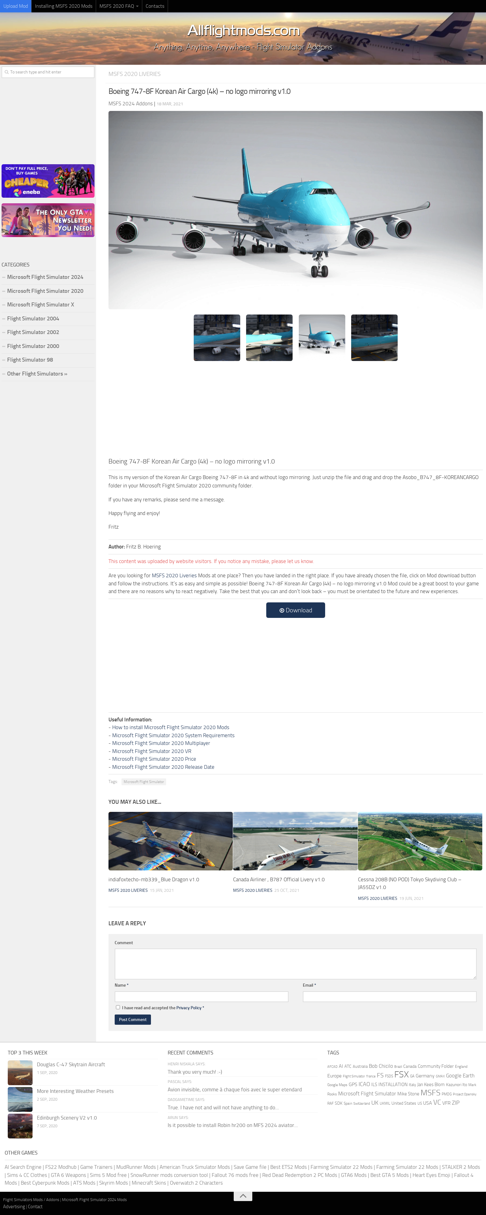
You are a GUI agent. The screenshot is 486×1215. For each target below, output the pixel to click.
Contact (35, 1206)
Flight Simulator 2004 (33, 318)
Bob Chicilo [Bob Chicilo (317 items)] (381, 1066)
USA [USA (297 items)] (427, 1103)
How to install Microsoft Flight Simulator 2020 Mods (170, 727)
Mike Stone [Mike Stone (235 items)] (408, 1094)
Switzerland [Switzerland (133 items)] (361, 1104)
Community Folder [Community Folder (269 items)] (436, 1066)
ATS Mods (84, 1183)
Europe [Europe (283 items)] (334, 1076)
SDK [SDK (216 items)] (338, 1103)
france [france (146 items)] (371, 1076)
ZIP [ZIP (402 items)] (456, 1102)
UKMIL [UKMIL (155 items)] (385, 1103)
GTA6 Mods (354, 1175)
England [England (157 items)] (461, 1066)
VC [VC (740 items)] (437, 1102)
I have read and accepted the (160, 1007)
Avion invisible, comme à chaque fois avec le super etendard (235, 1089)
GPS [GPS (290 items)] (353, 1084)
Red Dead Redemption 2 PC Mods (299, 1175)
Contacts (155, 6)
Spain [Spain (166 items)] (348, 1103)
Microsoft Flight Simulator (144, 782)
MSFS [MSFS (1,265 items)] (430, 1093)
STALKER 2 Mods (461, 1167)
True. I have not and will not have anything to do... (223, 1107)
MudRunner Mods (136, 1167)
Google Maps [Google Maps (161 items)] (337, 1085)
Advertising (14, 1206)
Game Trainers (96, 1167)
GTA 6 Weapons (68, 1175)
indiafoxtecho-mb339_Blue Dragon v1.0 (153, 879)
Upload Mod (15, 6)
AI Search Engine (23, 1167)
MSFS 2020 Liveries (134, 73)
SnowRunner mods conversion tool (169, 1175)
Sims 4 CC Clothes (27, 1175)
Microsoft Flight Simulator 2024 (45, 277)
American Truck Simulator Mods (195, 1167)
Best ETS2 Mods (288, 1167)
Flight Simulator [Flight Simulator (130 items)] (354, 1076)
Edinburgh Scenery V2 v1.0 (67, 1118)
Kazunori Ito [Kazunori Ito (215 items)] (456, 1084)
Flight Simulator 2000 (33, 346)
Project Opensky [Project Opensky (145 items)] (464, 1094)
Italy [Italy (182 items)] (412, 1084)
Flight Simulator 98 (30, 359)
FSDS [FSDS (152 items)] (389, 1076)
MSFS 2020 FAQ (116, 6)
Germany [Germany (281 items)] (425, 1076)
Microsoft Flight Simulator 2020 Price (154, 759)
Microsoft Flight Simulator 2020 (45, 291)
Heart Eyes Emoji (431, 1175)
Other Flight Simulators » (37, 373)
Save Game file (250, 1167)
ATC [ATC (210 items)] (347, 1066)
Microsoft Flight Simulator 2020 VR (151, 751)
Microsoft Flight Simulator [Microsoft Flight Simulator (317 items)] (367, 1094)
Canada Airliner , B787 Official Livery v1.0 (279, 879)
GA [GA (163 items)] (412, 1076)
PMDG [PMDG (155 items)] (447, 1094)
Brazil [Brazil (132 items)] (398, 1067)
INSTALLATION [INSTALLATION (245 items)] (393, 1084)
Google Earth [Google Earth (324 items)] (460, 1076)
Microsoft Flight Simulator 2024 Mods (94, 1199)
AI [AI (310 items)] (341, 1066)
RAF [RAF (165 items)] (330, 1103)
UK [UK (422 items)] (374, 1102)
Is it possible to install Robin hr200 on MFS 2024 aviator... (233, 1125)
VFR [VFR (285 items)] (446, 1103)
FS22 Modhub (61, 1167)
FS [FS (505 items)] (380, 1075)
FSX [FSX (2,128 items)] (401, 1074)
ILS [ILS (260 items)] (374, 1084)
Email (309, 985)
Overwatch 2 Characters (196, 1183)
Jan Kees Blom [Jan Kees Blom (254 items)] (431, 1084)
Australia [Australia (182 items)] (360, 1066)
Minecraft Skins (149, 1183)
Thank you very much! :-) (195, 1072)
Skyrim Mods (113, 1183)
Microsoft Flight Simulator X (40, 304)
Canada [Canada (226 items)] (410, 1066)
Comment (124, 942)
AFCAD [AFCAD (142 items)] (332, 1067)
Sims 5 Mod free (108, 1175)
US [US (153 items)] (420, 1103)
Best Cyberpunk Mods (45, 1183)
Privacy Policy (188, 1007)
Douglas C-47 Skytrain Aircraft (71, 1064)
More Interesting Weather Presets (75, 1091)
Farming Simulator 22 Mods (342, 1167)
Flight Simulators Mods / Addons (31, 1199)
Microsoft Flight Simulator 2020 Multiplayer (161, 743)
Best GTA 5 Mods (389, 1175)
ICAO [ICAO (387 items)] (364, 1084)
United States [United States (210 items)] (403, 1103)
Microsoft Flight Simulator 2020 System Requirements (173, 735)
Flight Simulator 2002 (33, 332)
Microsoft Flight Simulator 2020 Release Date (163, 767)
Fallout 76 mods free (235, 1175)
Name (122, 985)
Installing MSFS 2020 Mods (63, 6)
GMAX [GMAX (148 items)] (440, 1076)
